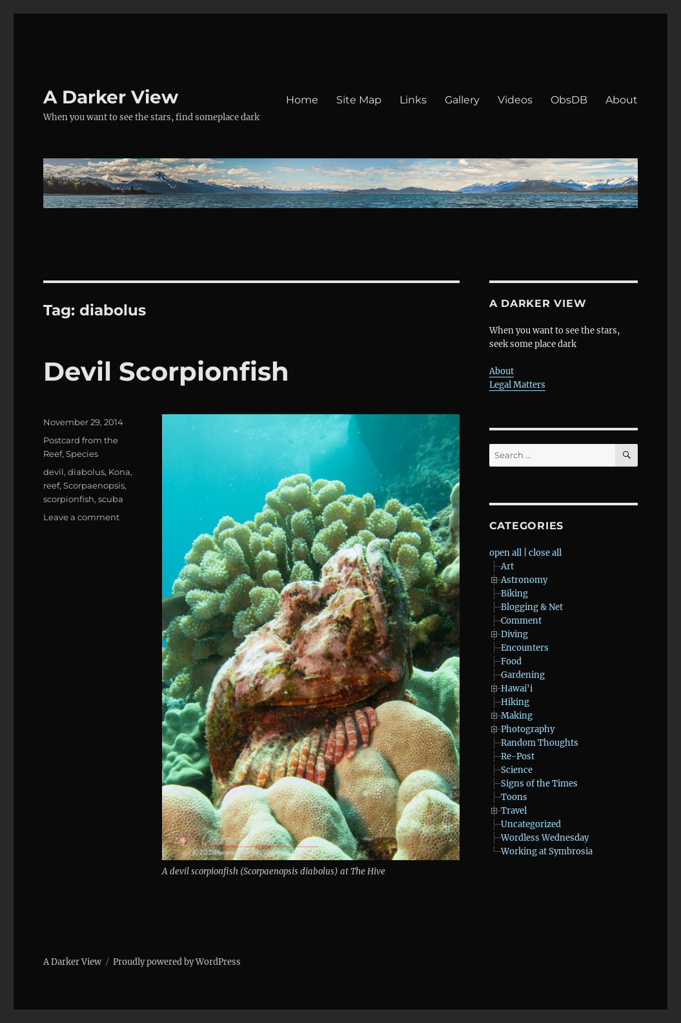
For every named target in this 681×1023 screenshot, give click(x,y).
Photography (527, 729)
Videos (515, 100)
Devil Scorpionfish (166, 371)
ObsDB (569, 100)
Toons (514, 797)
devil (53, 472)
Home (302, 100)
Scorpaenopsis (94, 485)
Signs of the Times (539, 783)
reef (51, 485)
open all (505, 552)
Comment (521, 620)
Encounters (525, 647)
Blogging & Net (532, 607)
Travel (514, 810)
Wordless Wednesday (545, 837)
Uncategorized (531, 824)
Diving (514, 634)
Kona (119, 472)
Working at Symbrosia (547, 851)
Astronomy (524, 580)
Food (511, 661)
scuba (110, 499)
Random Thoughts (539, 742)
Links (413, 100)
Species (82, 453)
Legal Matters (517, 384)
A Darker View (110, 97)
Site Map (358, 100)
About (621, 100)
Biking (514, 593)
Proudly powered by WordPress (177, 961)
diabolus (86, 472)
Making (517, 715)
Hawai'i (517, 688)
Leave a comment (81, 517)
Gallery (462, 100)
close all (545, 552)
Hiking (515, 702)
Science (517, 770)
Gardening (523, 675)
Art (507, 566)
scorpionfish (68, 499)
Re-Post (517, 756)
